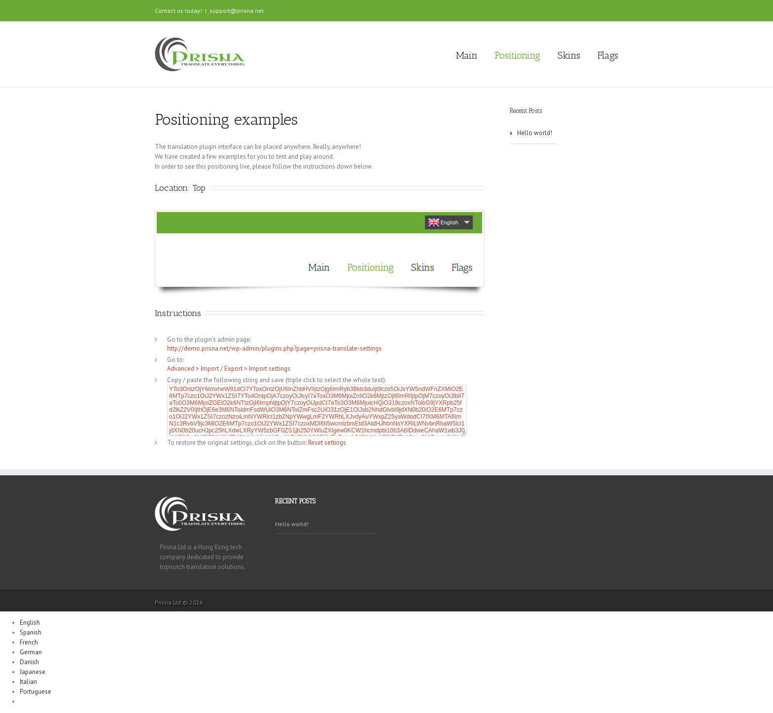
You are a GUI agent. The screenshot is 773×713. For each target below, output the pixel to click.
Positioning (517, 55)
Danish (29, 662)
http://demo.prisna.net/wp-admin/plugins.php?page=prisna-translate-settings (274, 348)
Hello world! (534, 133)
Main (466, 55)
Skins (569, 55)
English (30, 622)
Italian (28, 681)
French (29, 642)
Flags (607, 55)
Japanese (32, 672)
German (31, 652)
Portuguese (35, 691)
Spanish (30, 632)
